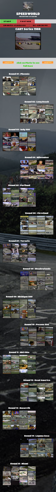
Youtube (25, 21)
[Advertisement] (45, 88)
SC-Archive (40, 25)
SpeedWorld (28, 13)
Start (7, 21)
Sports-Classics (15, 25)
